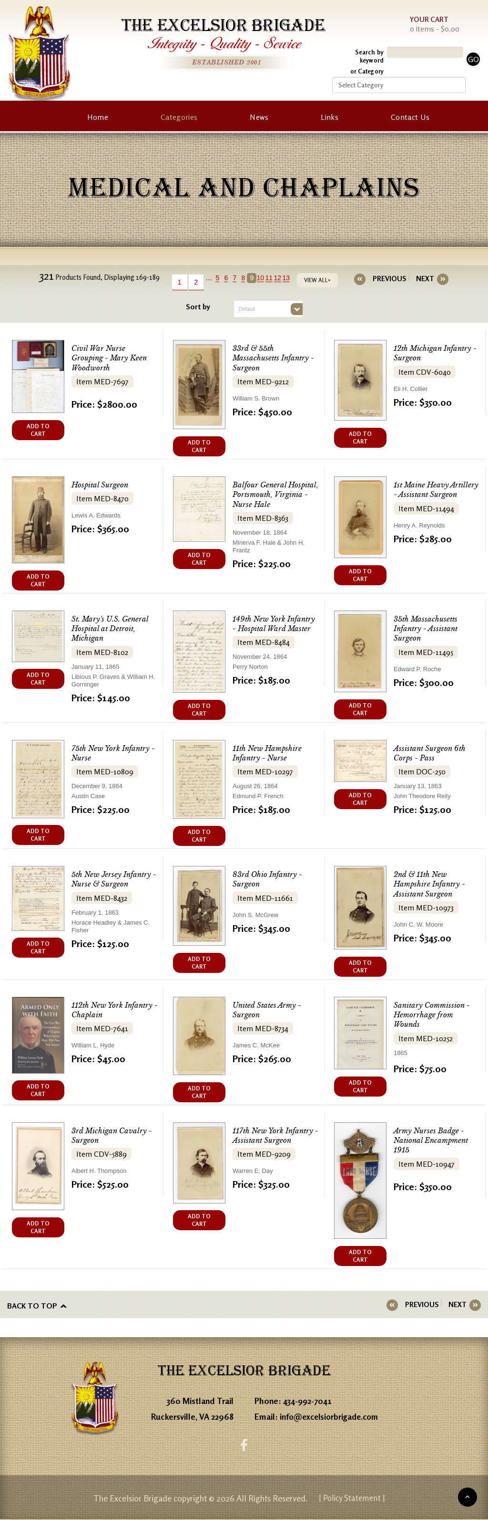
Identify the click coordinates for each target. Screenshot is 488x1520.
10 (265, 278)
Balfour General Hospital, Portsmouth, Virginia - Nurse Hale (275, 494)
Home (97, 117)
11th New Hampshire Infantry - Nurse (267, 753)
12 (282, 278)
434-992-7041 (309, 1399)
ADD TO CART (38, 429)
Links (329, 117)
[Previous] (389, 279)
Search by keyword (369, 56)
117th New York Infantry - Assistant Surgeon (275, 1135)
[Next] (421, 279)
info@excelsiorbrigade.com (332, 1415)
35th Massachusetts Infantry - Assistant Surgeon (426, 628)
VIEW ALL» (321, 280)
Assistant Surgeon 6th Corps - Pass (430, 753)
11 (273, 278)
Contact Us (410, 117)
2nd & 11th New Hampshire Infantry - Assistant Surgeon (429, 884)
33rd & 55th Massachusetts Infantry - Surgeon (273, 358)
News (259, 117)
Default (247, 309)
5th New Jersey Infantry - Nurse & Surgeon (113, 879)
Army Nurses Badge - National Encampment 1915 (431, 1140)
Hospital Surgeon (99, 484)
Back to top (32, 1304)
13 (291, 278)
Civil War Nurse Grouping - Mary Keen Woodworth (109, 358)
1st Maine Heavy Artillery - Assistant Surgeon (436, 489)
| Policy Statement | (352, 1498)
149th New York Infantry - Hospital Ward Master (274, 623)
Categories (179, 117)
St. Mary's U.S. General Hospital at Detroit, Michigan (109, 628)
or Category (367, 71)
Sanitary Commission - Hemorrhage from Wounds (432, 1015)
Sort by (198, 306)
